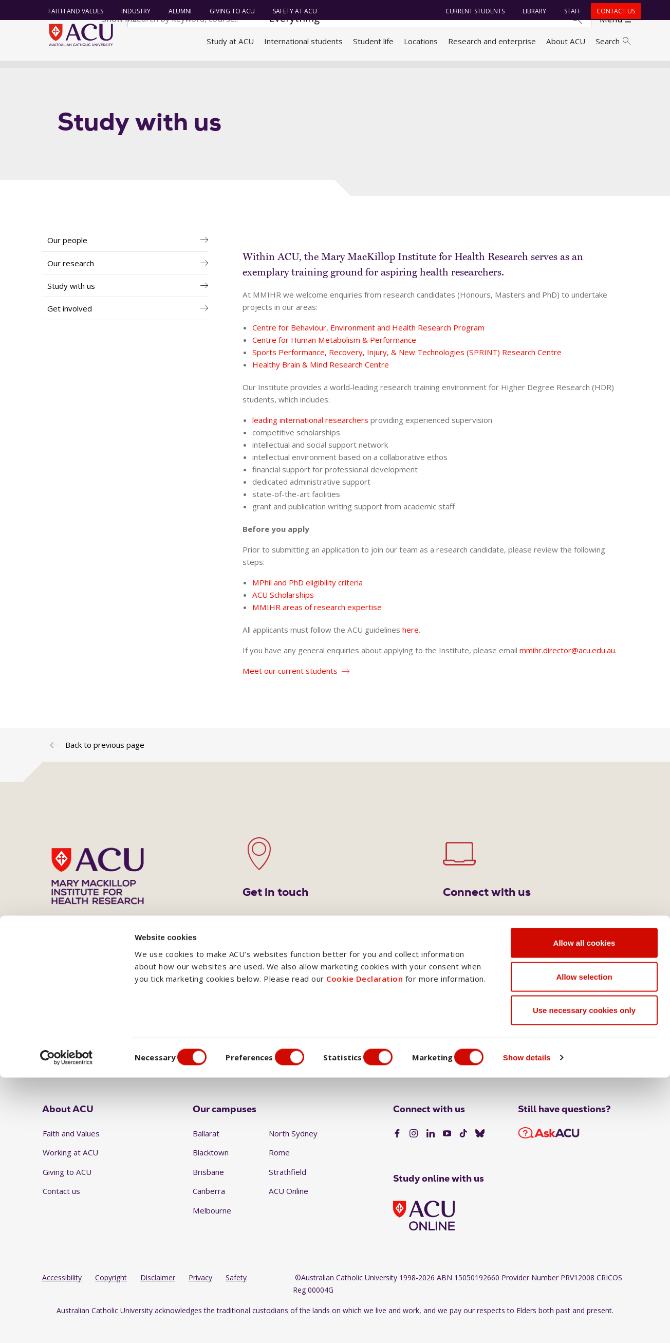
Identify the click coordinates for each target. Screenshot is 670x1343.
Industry (131, 11)
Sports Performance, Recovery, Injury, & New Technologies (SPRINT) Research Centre (407, 370)
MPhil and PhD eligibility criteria (307, 600)
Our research (70, 281)
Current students (470, 11)
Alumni (176, 11)
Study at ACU (230, 41)
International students (303, 41)
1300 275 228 (306, 1015)
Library (530, 11)
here (410, 647)
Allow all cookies (584, 1208)
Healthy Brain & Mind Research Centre (320, 382)
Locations (421, 41)
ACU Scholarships (283, 613)
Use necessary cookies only (584, 1275)
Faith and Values (71, 11)
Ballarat (206, 1151)
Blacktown (211, 1171)
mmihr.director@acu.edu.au (567, 668)
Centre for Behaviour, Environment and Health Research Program (368, 345)
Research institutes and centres (230, 73)
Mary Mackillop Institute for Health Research (375, 73)
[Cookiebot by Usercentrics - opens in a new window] (66, 1323)
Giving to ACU (228, 11)
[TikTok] (463, 1152)
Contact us (611, 11)
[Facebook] (397, 1152)
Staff (568, 11)
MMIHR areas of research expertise (317, 625)
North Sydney (293, 1151)
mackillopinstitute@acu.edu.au (434, 1031)
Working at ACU (70, 1171)
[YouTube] (447, 1152)
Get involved (69, 327)
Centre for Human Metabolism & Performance (334, 358)
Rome (279, 1171)
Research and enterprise (492, 41)
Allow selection (584, 1242)
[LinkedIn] (430, 1152)
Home (56, 73)
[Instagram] (414, 1152)
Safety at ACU (291, 11)
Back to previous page (104, 763)
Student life (373, 41)
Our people (67, 258)
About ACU (565, 41)
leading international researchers (310, 438)
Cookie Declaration (364, 1243)
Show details (551, 1322)
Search (612, 41)
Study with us (71, 304)
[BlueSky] (480, 1152)
